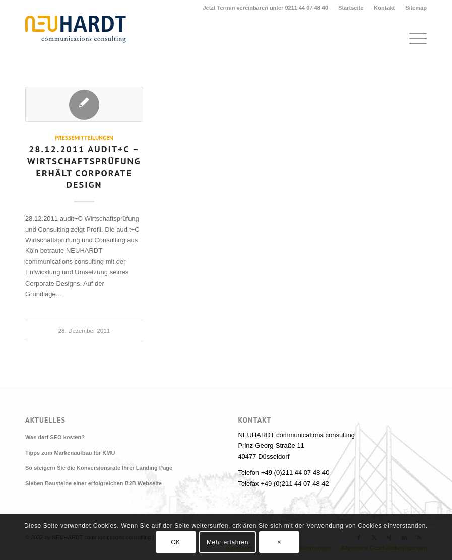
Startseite (350, 8)
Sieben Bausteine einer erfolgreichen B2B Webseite (93, 483)
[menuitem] (351, 7)
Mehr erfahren (227, 542)
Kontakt (384, 8)
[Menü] (413, 38)
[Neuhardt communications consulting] (75, 38)
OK (175, 542)
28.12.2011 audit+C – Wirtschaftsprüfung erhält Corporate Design (84, 166)
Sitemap (416, 8)
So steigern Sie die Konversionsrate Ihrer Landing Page (98, 468)
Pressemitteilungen (84, 138)
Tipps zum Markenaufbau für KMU (70, 453)
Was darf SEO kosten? (55, 437)
